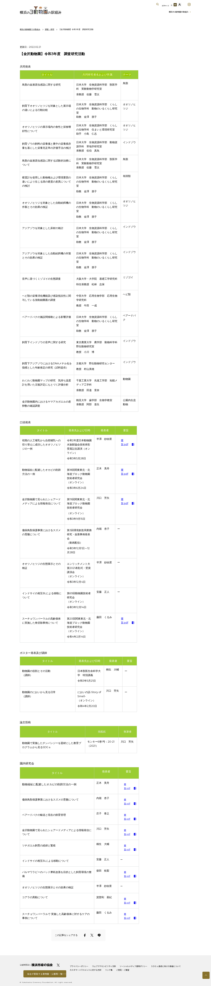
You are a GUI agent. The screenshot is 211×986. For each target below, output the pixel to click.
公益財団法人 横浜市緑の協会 (36, 964)
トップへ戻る (206, 975)
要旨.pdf (124, 442)
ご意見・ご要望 (122, 970)
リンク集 (108, 970)
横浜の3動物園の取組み (40, 10)
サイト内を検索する (157, 4)
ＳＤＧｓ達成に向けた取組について (166, 966)
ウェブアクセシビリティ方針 (104, 966)
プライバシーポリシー (79, 966)
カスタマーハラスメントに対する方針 (85, 970)
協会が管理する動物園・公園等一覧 (44, 973)
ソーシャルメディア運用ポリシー (133, 966)
